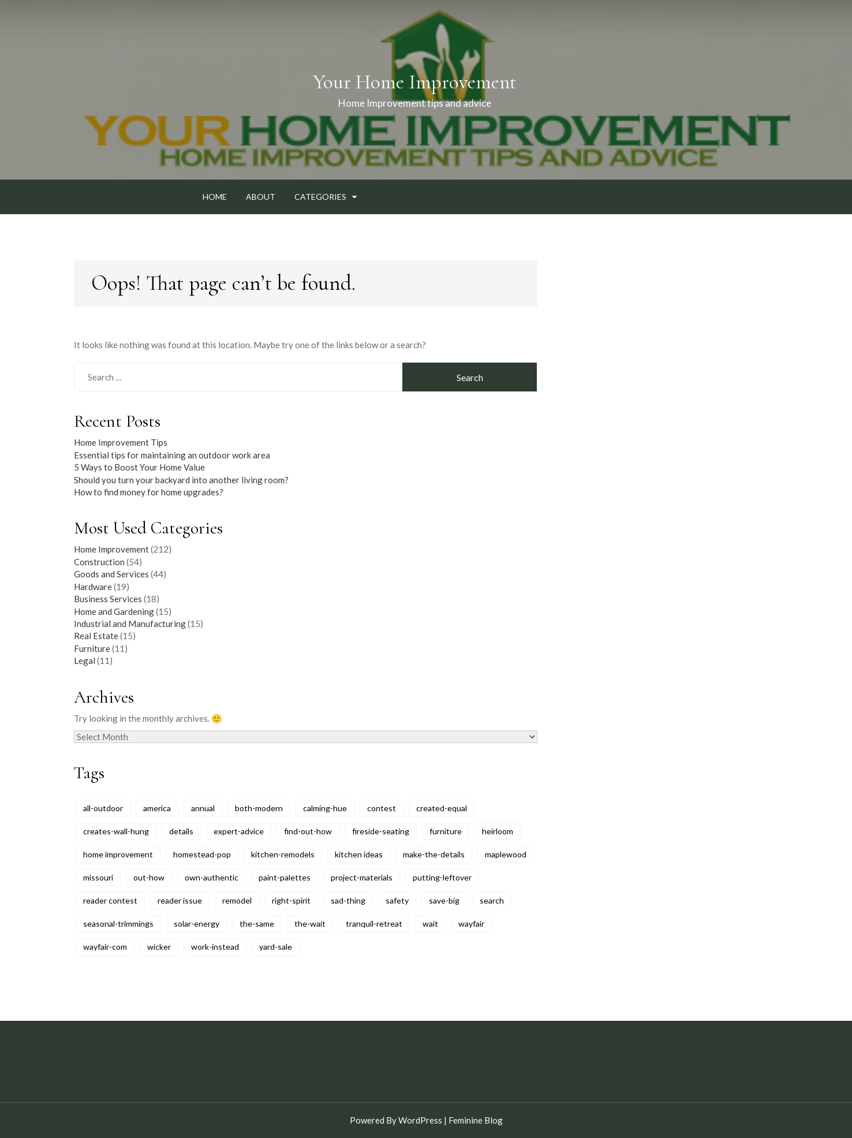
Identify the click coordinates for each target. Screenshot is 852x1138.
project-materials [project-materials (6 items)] (362, 877)
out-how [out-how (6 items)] (149, 877)
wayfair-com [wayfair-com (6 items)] (105, 947)
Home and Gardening (114, 611)
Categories (320, 197)
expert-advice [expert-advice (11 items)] (239, 831)
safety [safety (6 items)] (397, 900)
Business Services (108, 599)
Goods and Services (111, 574)
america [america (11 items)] (157, 808)
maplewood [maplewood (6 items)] (505, 854)
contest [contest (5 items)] (381, 808)
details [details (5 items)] (181, 831)
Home (215, 197)
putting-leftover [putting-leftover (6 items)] (442, 877)
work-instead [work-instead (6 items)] (215, 947)
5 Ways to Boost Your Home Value (139, 467)
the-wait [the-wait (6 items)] (310, 923)
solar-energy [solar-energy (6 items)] (196, 923)
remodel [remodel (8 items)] (237, 900)
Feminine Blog (476, 1120)
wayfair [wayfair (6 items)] (471, 923)
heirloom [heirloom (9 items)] (497, 831)
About (260, 197)
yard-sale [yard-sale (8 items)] (275, 947)
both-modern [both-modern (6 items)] (259, 808)
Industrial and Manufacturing (130, 623)
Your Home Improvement (415, 82)
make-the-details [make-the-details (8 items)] (434, 854)
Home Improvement (111, 549)
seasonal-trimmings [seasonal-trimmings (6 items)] (118, 923)
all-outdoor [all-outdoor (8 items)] (103, 808)
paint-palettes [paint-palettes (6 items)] (285, 877)
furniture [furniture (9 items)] (445, 831)
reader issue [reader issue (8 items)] (180, 900)
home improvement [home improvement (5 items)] (118, 854)
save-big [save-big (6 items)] (444, 900)
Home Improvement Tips (120, 442)
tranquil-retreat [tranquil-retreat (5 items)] (374, 923)
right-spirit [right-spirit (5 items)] (291, 900)
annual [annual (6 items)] (203, 808)
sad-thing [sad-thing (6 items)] (348, 900)
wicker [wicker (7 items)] (159, 947)
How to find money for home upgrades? (148, 492)
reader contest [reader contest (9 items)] (110, 900)
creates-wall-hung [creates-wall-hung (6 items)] (116, 831)
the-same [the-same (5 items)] (257, 923)
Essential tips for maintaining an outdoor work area (172, 455)
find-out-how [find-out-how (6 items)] (308, 831)
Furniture (92, 648)
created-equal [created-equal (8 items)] (441, 808)
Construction (99, 562)
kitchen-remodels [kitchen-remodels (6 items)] (283, 854)
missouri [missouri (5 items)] (98, 877)
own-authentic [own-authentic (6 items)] (211, 877)
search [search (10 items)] (492, 900)
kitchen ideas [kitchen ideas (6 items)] (359, 854)
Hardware (93, 586)
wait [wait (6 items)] (430, 923)
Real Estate (96, 635)
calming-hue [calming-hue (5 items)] (325, 808)
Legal (84, 660)
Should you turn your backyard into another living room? (181, 480)
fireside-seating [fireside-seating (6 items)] (380, 831)
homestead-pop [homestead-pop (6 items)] (202, 854)
